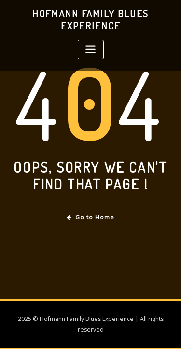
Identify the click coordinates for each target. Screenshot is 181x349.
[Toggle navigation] (91, 49)
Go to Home (90, 217)
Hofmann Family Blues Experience (90, 19)
